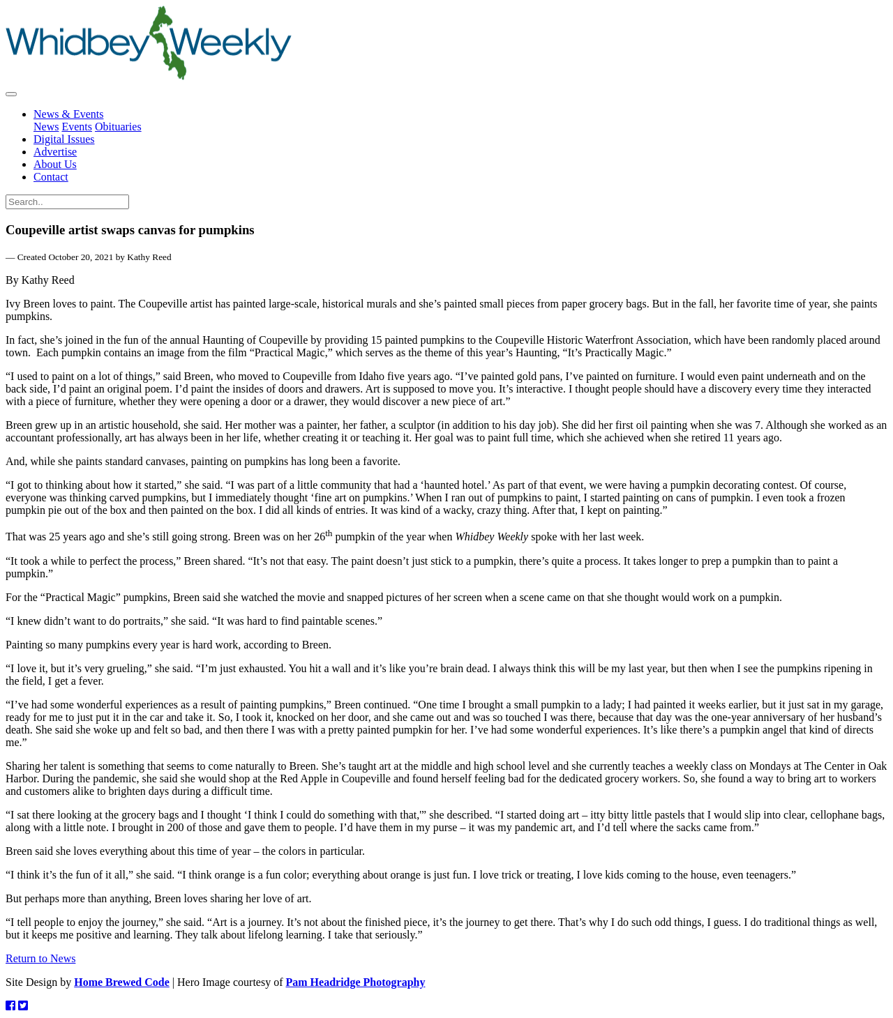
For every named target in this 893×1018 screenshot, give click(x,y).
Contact (50, 177)
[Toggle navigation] (11, 94)
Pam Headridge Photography (356, 982)
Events (76, 126)
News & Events (68, 114)
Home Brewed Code (122, 982)
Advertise (55, 152)
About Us (55, 164)
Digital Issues (64, 139)
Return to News (40, 958)
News (46, 126)
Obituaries (118, 126)
